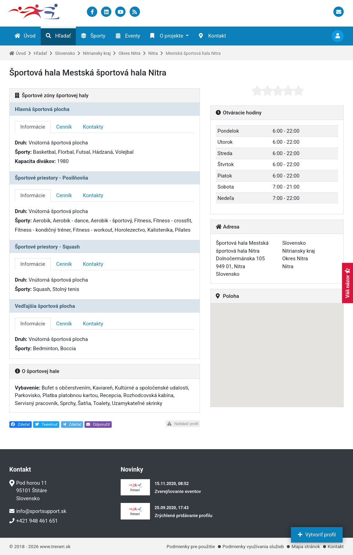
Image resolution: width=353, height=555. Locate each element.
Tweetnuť (46, 424)
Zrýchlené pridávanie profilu (183, 515)
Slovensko (65, 53)
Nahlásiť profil (182, 424)
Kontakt (212, 36)
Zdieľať (20, 424)
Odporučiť (98, 424)
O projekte (166, 36)
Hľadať (58, 36)
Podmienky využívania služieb (253, 546)
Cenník (64, 127)
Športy (93, 36)
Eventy (128, 36)
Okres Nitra (129, 53)
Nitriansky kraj (97, 53)
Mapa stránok (306, 546)
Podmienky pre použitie (191, 546)
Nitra (153, 53)
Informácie (32, 127)
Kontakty (93, 127)
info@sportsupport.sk (37, 511)
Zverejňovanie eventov (177, 491)
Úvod (25, 36)
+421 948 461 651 (33, 521)
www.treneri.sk (55, 546)
